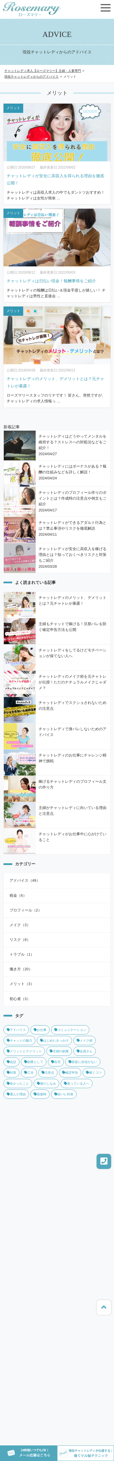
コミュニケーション (70, 1030)
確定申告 (70, 1072)
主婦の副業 (59, 1051)
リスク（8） (20, 940)
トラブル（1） (22, 954)
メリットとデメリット (24, 1051)
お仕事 (40, 1030)
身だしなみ (46, 1083)
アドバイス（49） (25, 881)
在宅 (56, 1062)
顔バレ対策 (63, 1094)
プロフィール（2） (26, 910)
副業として (33, 1062)
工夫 (29, 1072)
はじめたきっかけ (54, 1040)
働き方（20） (21, 969)
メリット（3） (22, 984)
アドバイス (16, 1030)
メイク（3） (20, 925)
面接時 (40, 1094)
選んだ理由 (16, 1094)
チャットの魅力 (19, 1040)
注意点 (47, 1072)
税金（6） (18, 896)
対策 (11, 1072)
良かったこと (18, 1083)
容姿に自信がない (82, 1062)
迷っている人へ (76, 1083)
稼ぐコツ (94, 1072)
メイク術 (85, 1040)
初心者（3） (20, 999)
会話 (11, 1062)
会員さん (85, 1051)
